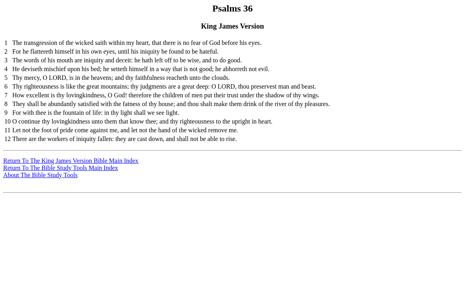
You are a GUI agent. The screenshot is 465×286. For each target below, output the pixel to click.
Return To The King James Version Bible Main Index (70, 160)
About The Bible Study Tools (40, 175)
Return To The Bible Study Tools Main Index (60, 167)
